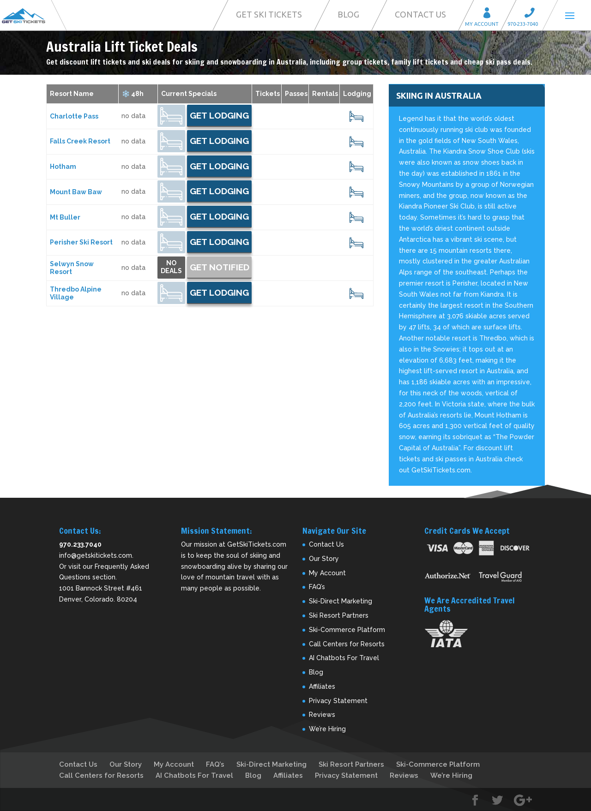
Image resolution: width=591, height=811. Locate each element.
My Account (490, 14)
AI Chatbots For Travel (344, 658)
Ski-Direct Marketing (340, 601)
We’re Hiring (327, 729)
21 (356, 242)
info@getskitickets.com (95, 555)
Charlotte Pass (74, 116)
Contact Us (420, 14)
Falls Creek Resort (80, 141)
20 (356, 116)
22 (356, 141)
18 (356, 293)
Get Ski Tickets (269, 14)
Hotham (63, 166)
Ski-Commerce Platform (347, 629)
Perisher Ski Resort (81, 242)
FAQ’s (317, 586)
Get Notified (219, 267)
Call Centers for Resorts (347, 644)
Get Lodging (219, 115)
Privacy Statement (338, 700)
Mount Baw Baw (76, 192)
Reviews (322, 714)
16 (356, 166)
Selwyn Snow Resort (72, 267)
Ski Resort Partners (338, 615)
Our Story (324, 558)
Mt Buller (65, 217)
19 (356, 192)
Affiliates (322, 686)
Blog (348, 14)
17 (356, 217)
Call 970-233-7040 (532, 14)
